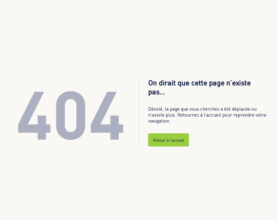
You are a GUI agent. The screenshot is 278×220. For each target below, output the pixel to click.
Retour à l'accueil (168, 140)
